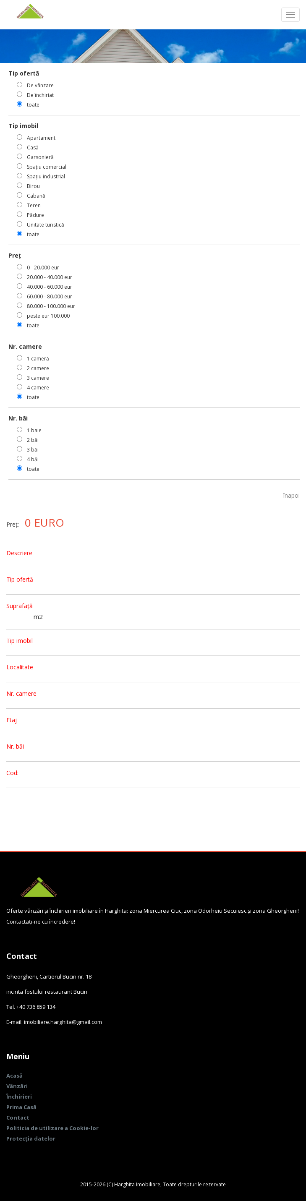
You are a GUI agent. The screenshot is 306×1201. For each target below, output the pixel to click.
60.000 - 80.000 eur (49, 296)
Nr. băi (15, 746)
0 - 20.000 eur (43, 267)
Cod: (12, 773)
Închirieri (19, 1096)
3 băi (33, 449)
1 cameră (38, 358)
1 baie (34, 430)
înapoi (291, 495)
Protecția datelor (30, 1138)
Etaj (11, 720)
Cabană (36, 195)
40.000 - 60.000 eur (49, 286)
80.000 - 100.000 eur (51, 306)
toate (33, 104)
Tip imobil (19, 641)
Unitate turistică (45, 224)
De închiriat (40, 95)
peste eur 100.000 (48, 315)
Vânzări (17, 1086)
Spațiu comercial (46, 166)
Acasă (14, 1075)
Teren (34, 205)
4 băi (33, 459)
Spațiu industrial (46, 176)
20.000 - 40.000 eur (49, 277)
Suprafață (19, 606)
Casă (33, 147)
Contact (17, 1117)
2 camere (38, 368)
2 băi (33, 440)
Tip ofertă (19, 579)
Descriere (19, 553)
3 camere (38, 377)
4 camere (38, 387)
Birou (33, 186)
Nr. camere (21, 693)
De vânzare (40, 85)
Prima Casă (21, 1107)
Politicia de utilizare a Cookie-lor (52, 1128)
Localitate (19, 667)
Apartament (41, 137)
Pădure (35, 215)
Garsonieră (40, 157)
